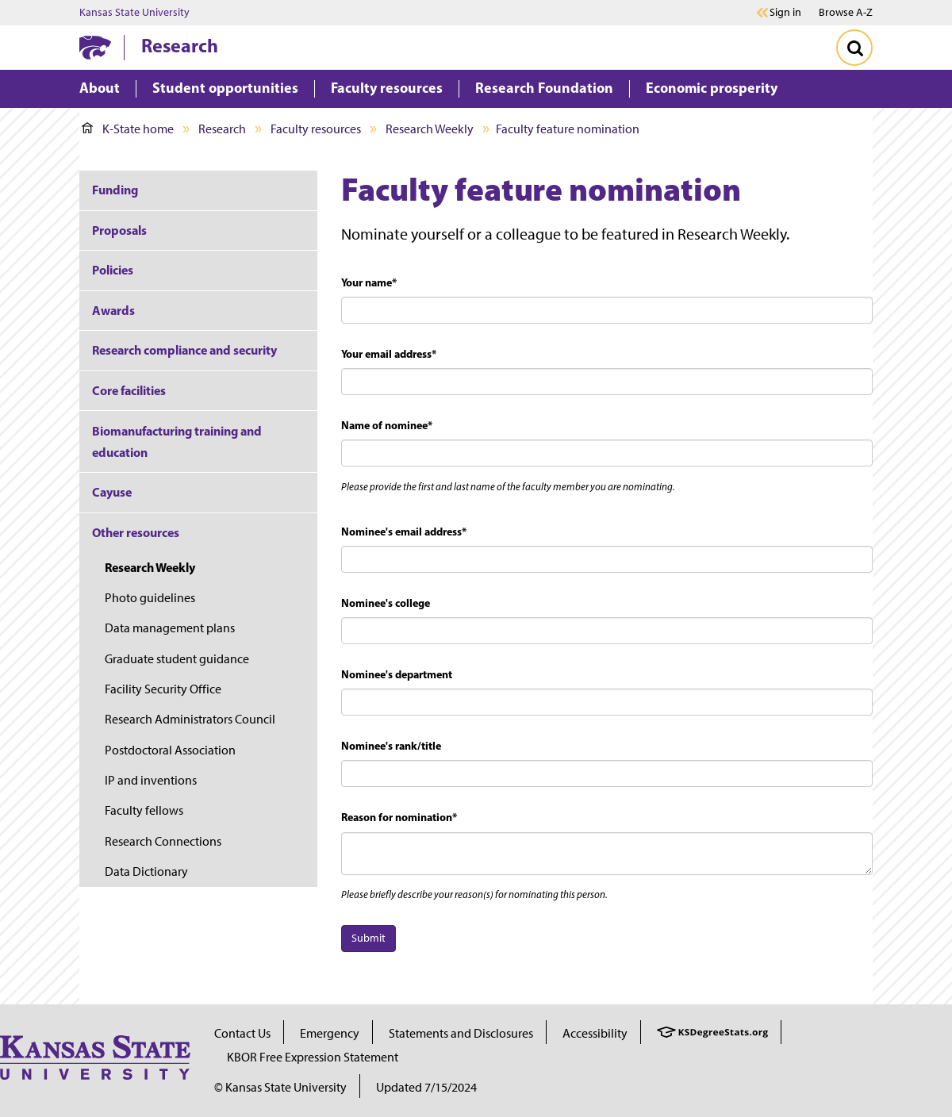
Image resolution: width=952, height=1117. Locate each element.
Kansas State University (134, 12)
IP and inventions (151, 780)
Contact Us (242, 1033)
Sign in (785, 12)
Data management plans (170, 627)
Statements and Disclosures (461, 1033)
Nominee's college (385, 603)
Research (179, 45)
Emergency (329, 1033)
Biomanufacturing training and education (177, 441)
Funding (115, 190)
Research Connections (163, 841)
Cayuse (112, 492)
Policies (112, 270)
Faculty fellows (144, 810)
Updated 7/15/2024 (426, 1087)
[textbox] (607, 310)
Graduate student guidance (177, 658)
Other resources (135, 532)
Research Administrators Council (190, 719)
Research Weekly (430, 128)
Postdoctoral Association (170, 750)
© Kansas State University (280, 1087)
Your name (369, 282)
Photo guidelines (150, 597)
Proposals (119, 230)
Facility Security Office (163, 689)
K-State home (128, 128)
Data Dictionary (146, 871)
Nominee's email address (403, 531)
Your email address (388, 354)
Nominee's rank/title (391, 746)
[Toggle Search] (854, 47)
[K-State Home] (95, 47)
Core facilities (129, 390)
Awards (113, 310)
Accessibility (595, 1033)
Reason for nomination (399, 817)
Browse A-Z (846, 12)
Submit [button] (368, 938)
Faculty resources (316, 128)
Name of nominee (386, 425)
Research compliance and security (184, 350)
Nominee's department (396, 674)
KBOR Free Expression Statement (312, 1057)
